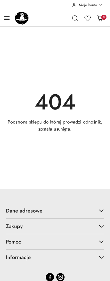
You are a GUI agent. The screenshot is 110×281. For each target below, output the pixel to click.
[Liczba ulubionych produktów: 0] (87, 18)
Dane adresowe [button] (55, 210)
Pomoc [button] (55, 241)
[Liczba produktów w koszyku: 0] (100, 18)
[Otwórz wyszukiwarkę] (75, 18)
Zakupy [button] (55, 226)
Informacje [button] (55, 257)
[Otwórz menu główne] (7, 18)
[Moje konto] (87, 5)
